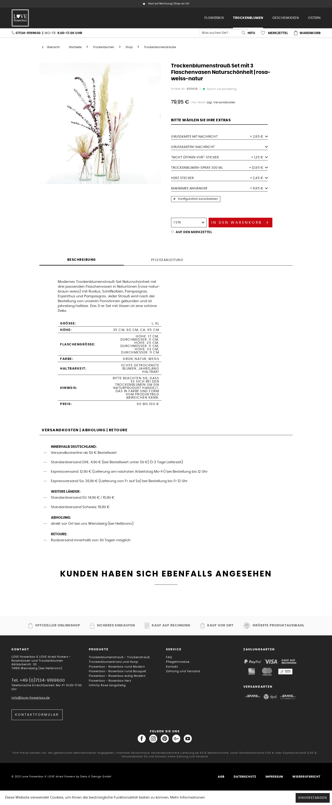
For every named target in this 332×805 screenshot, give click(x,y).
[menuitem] (214, 18)
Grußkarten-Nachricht (219, 147)
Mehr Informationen (187, 797)
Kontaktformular (37, 714)
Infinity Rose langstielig (107, 685)
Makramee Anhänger (219, 188)
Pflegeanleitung (167, 260)
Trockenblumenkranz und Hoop (113, 661)
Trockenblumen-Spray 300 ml (219, 168)
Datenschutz (245, 776)
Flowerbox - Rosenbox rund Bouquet (117, 671)
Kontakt (172, 666)
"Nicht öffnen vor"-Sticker (219, 157)
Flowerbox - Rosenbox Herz (110, 680)
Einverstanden (312, 797)
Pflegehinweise (177, 661)
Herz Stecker (219, 178)
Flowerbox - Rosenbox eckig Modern (117, 676)
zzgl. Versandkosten (221, 102)
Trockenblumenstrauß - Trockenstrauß (119, 657)
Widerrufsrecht (306, 776)
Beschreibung (81, 259)
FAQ (169, 657)
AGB (221, 776)
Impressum (274, 776)
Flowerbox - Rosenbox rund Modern (117, 666)
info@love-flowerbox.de (31, 697)
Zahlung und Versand (183, 671)
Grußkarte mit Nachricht (219, 136)
